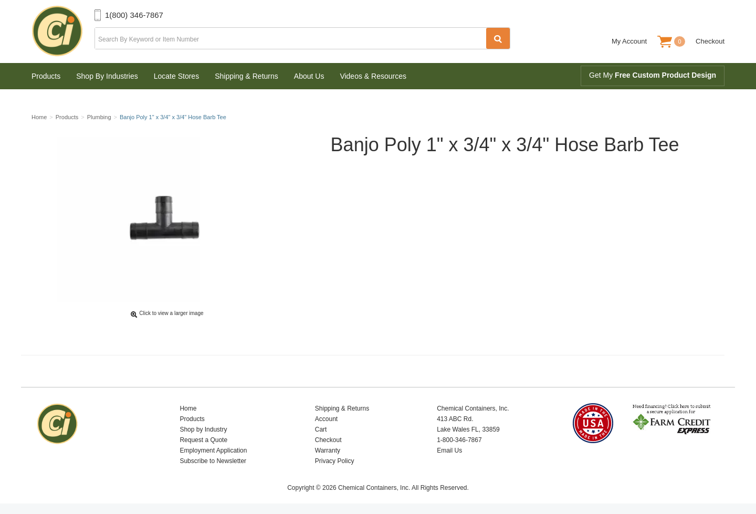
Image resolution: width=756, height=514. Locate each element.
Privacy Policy (334, 461)
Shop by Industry (203, 429)
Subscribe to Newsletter (213, 461)
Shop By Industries (107, 76)
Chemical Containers (63, 31)
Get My (652, 75)
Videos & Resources (373, 76)
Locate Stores (176, 76)
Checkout (710, 41)
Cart (321, 429)
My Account (629, 41)
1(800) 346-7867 (134, 15)
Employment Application (213, 450)
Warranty (327, 450)
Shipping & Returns (246, 76)
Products (46, 76)
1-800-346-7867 (459, 440)
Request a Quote (203, 440)
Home (188, 408)
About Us (309, 76)
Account (326, 419)
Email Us (449, 450)
